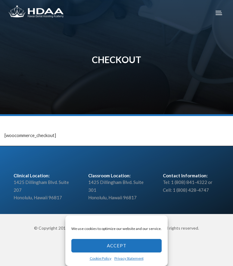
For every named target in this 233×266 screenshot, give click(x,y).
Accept (116, 245)
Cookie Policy (100, 258)
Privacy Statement (129, 258)
